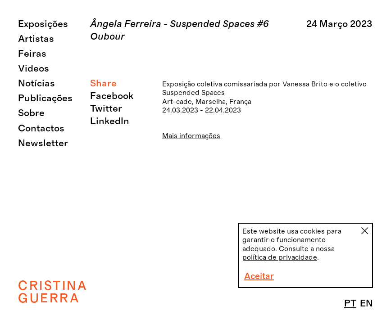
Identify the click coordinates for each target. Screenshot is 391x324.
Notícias (36, 83)
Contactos (41, 128)
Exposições (43, 24)
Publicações (45, 98)
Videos (33, 68)
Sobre (31, 113)
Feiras (32, 53)
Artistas (36, 39)
